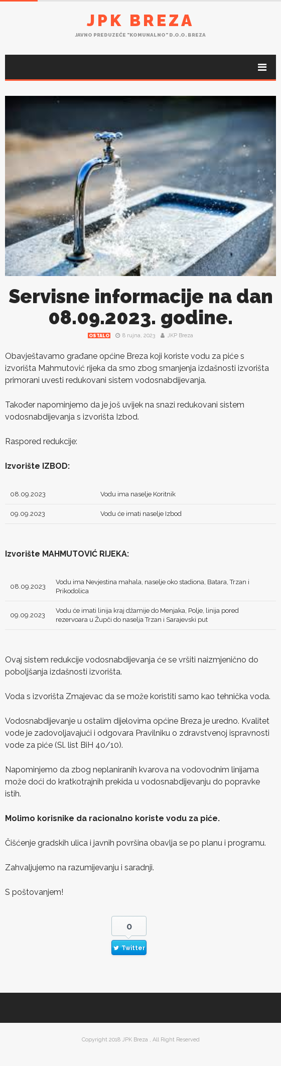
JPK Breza (140, 20)
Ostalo (99, 335)
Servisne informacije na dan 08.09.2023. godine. (141, 307)
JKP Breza (180, 335)
